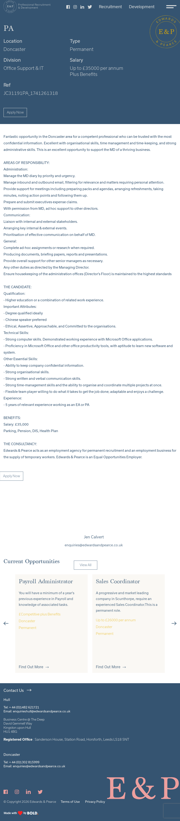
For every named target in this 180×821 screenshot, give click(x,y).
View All (85, 571)
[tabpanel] (51, 629)
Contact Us (14, 690)
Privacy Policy (95, 801)
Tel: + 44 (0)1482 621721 (21, 707)
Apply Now (15, 112)
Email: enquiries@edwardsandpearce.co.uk (34, 766)
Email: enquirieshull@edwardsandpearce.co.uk (37, 711)
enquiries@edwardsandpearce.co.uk (100, 545)
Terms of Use (70, 801)
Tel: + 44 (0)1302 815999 (21, 762)
